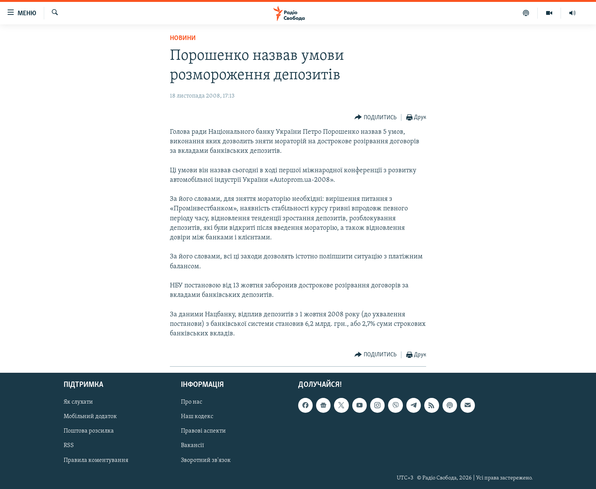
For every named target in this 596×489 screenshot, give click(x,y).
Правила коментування (96, 460)
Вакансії (192, 446)
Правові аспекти (203, 431)
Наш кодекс (197, 417)
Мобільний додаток (90, 417)
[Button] (375, 117)
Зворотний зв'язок (206, 460)
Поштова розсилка (89, 431)
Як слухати (78, 402)
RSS (69, 446)
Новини (183, 38)
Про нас (191, 402)
